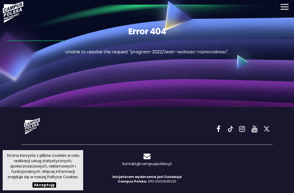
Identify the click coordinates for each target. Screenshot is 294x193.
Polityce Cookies (62, 177)
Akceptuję (44, 185)
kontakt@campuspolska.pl (147, 159)
